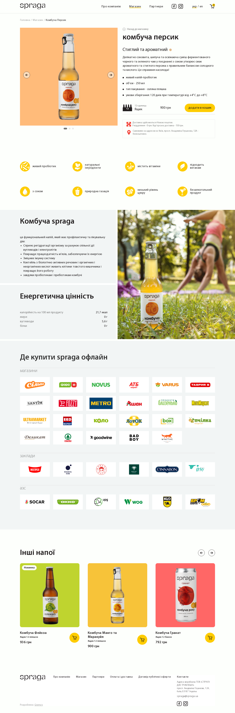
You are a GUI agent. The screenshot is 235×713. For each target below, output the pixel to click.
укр (194, 6)
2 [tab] (70, 129)
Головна (25, 20)
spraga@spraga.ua (187, 696)
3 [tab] (73, 129)
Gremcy (38, 705)
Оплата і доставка (121, 677)
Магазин (135, 6)
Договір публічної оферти (154, 677)
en (201, 6)
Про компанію (111, 6)
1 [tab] (65, 129)
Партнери (156, 6)
